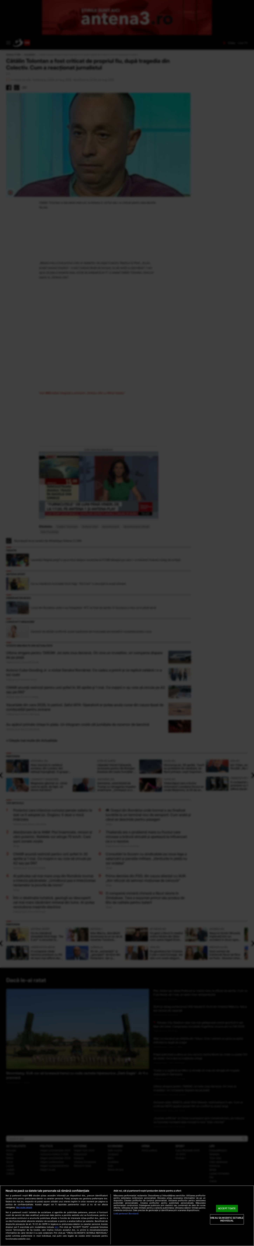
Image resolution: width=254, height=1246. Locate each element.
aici (56, 1227)
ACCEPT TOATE (227, 1208)
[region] (127, 1215)
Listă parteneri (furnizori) (126, 1213)
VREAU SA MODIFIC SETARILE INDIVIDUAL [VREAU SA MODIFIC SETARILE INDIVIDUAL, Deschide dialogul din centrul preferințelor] (226, 1219)
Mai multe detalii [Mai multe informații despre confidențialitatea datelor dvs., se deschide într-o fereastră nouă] (24, 1207)
